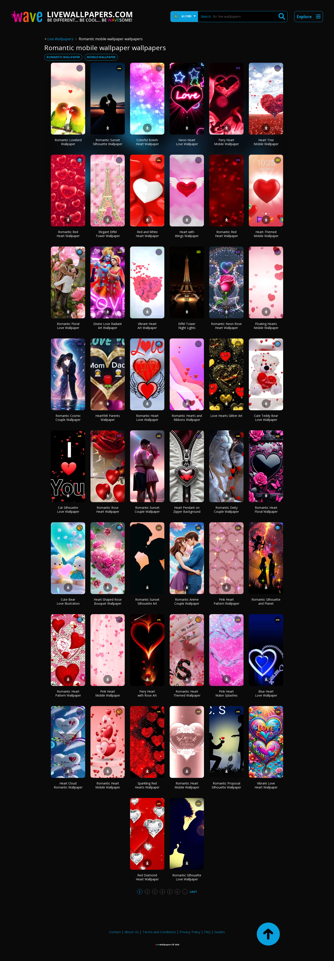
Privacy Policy (190, 932)
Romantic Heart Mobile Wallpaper (107, 785)
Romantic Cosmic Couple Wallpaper (68, 418)
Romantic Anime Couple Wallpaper (186, 601)
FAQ (207, 932)
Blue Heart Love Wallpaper (266, 693)
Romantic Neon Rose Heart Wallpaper (226, 326)
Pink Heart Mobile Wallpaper (107, 693)
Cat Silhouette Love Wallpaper (68, 509)
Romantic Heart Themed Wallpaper (186, 693)
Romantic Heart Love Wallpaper (147, 418)
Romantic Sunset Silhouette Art (147, 601)
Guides (219, 932)
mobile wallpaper (101, 57)
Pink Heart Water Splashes (226, 693)
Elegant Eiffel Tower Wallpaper (108, 234)
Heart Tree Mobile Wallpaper (266, 142)
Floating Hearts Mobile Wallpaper (266, 326)
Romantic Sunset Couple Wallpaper (147, 509)
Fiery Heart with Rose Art (147, 693)
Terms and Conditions (159, 932)
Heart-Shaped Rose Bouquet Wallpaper (108, 601)
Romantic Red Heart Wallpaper (68, 234)
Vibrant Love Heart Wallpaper (266, 785)
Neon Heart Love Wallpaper (187, 142)
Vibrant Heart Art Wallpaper (147, 326)
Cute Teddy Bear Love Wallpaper (266, 418)
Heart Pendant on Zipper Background (186, 509)
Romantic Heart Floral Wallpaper (266, 509)
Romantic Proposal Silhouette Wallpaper (226, 785)
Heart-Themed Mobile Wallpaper (266, 234)
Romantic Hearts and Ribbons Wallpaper (187, 418)
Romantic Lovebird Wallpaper (68, 142)
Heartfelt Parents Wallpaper (107, 418)
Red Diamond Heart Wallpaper (147, 877)
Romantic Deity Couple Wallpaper (226, 509)
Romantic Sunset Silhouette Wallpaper (107, 142)
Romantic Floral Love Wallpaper (68, 326)
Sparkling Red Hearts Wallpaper (147, 785)
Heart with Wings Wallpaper (187, 234)
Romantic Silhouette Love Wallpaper (186, 877)
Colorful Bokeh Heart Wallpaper (147, 142)
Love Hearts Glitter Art (226, 416)
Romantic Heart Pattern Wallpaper (68, 693)
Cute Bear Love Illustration (68, 601)
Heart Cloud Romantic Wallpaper (68, 785)
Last (193, 892)
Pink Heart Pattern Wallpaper (226, 601)
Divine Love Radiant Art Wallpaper (107, 326)
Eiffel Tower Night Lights (187, 326)
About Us (132, 932)
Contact (115, 932)
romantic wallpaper (63, 57)
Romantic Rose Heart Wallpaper (107, 509)
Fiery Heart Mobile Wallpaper (226, 142)
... (185, 892)
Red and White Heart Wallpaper (147, 234)
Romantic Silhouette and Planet (265, 601)
